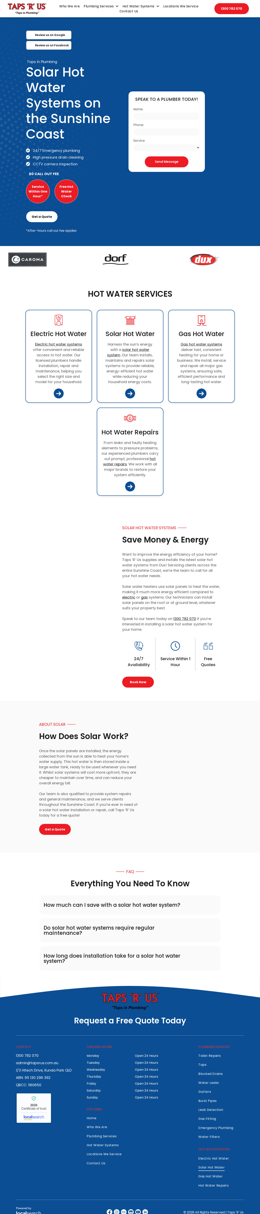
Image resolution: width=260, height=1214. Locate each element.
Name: (138, 109)
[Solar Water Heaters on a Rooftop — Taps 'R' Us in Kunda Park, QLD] (215, 131)
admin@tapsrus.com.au (37, 1062)
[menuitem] (69, 6)
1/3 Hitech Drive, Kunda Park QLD (44, 1070)
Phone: (138, 125)
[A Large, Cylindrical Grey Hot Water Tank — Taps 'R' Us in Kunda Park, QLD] (208, 777)
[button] (130, 904)
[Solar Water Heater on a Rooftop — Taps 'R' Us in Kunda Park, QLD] (52, 605)
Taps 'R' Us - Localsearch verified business (34, 1108)
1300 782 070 (184, 618)
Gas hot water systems (201, 344)
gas (144, 597)
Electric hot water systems (58, 344)
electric (128, 597)
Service (139, 140)
